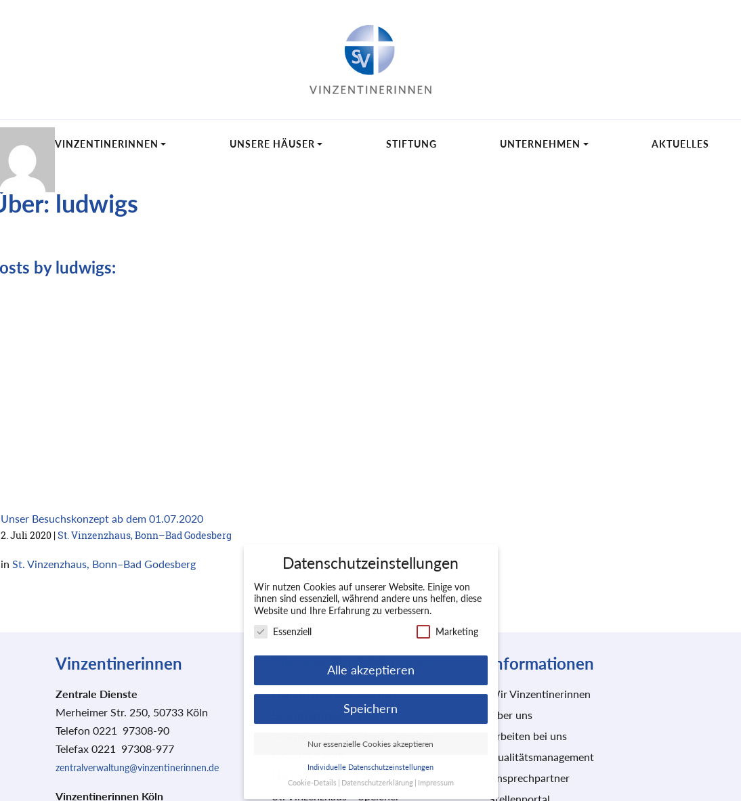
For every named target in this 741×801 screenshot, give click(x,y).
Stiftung (411, 144)
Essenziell (283, 623)
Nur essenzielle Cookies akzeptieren (370, 736)
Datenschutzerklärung (377, 775)
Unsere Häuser (272, 144)
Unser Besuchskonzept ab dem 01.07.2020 (102, 518)
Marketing (447, 623)
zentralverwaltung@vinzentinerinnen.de (137, 767)
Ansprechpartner (529, 777)
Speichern (370, 700)
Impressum (436, 775)
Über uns (510, 714)
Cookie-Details (312, 775)
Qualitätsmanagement (541, 756)
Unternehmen (540, 144)
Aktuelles (680, 144)
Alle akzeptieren (371, 662)
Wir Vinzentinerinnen (95, 144)
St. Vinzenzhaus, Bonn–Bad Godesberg (145, 535)
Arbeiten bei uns (528, 735)
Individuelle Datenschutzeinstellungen (370, 759)
